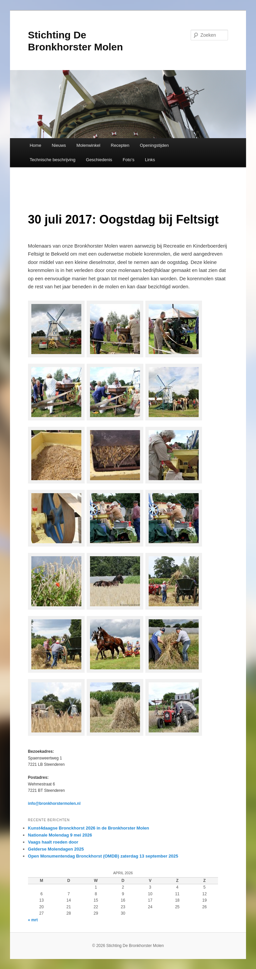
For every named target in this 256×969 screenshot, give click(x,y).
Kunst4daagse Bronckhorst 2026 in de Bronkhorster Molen (88, 828)
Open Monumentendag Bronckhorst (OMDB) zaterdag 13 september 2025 (103, 856)
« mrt (33, 920)
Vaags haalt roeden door (53, 842)
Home (35, 145)
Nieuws (59, 145)
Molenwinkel (88, 145)
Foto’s (128, 159)
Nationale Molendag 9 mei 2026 (60, 835)
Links (150, 159)
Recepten (120, 145)
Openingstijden (154, 145)
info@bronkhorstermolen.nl (54, 803)
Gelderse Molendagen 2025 (56, 849)
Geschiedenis (99, 159)
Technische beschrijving (52, 159)
